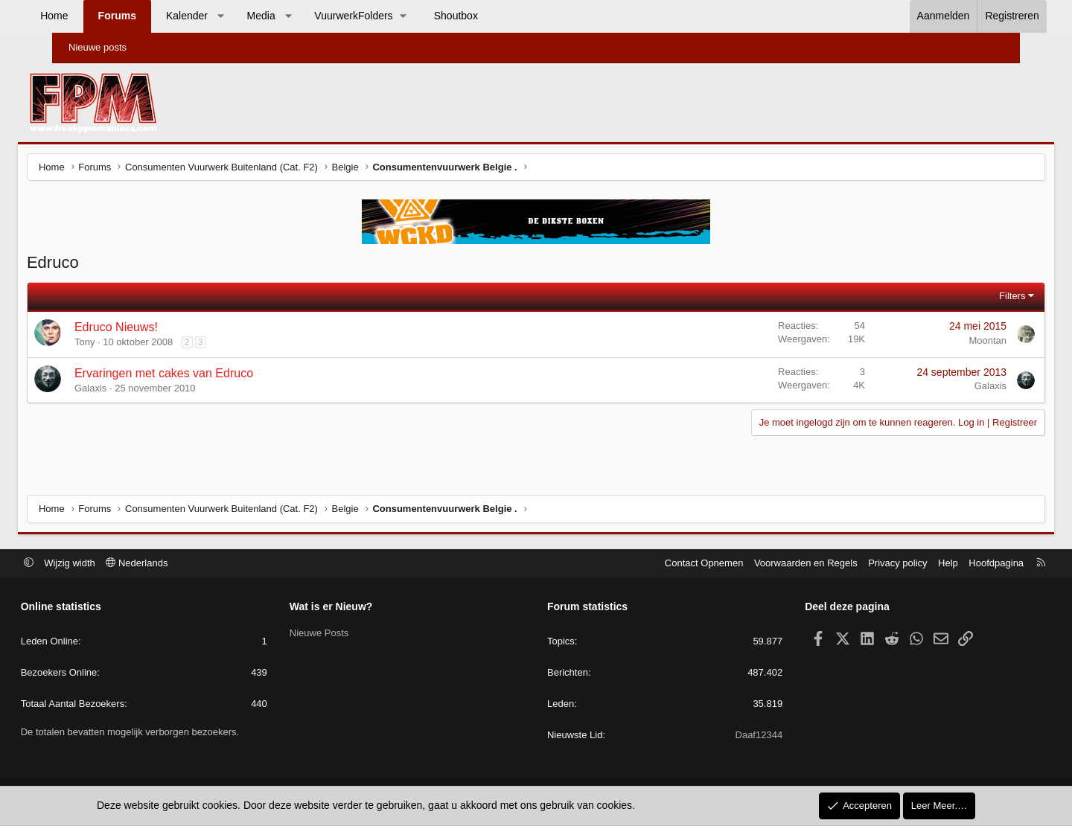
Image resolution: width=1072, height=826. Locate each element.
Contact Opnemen (665, 563)
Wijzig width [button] (109, 563)
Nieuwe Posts (338, 633)
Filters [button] (976, 298)
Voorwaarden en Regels (767, 563)
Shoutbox (490, 16)
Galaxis (127, 390)
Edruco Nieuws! (152, 329)
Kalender (221, 16)
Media (295, 16)
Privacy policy (858, 563)
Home (88, 16)
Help (909, 563)
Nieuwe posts (97, 47)
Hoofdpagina (957, 563)
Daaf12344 (739, 736)
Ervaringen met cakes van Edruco (200, 375)
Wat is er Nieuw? (350, 608)
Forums (151, 16)
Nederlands (176, 563)
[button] (254, 16)
